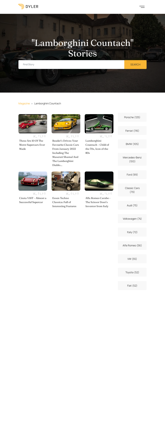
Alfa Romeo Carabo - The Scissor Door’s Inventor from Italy (97, 202)
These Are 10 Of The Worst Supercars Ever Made (32, 144)
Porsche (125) (132, 117)
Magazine (24, 103)
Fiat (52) (132, 285)
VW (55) (132, 259)
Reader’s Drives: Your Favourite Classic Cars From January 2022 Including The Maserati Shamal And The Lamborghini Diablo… (65, 153)
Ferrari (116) (132, 130)
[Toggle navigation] (142, 6)
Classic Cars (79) (132, 190)
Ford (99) (132, 174)
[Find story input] (71, 64)
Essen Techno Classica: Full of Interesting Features (64, 202)
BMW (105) (132, 144)
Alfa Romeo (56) (132, 245)
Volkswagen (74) (132, 218)
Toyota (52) (132, 272)
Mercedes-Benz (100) (132, 159)
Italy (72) (132, 232)
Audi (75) (132, 205)
